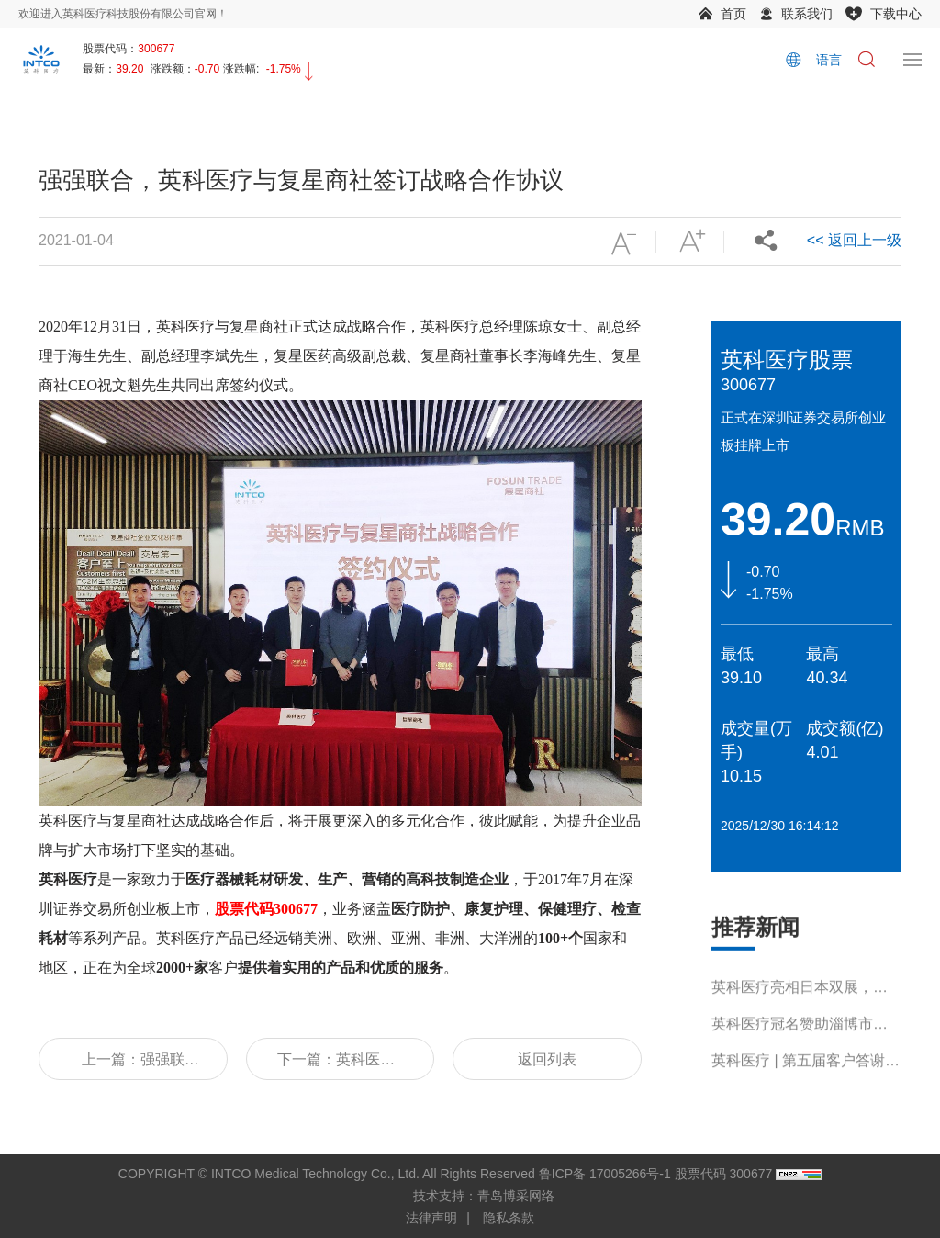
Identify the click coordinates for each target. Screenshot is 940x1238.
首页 (733, 13)
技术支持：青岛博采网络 (483, 1195)
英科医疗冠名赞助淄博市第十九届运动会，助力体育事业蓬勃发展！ (799, 1047)
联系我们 (807, 13)
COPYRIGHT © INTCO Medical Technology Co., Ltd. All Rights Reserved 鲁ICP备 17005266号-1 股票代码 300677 (445, 1173)
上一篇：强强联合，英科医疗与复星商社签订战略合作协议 (133, 1066)
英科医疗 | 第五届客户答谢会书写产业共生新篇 (805, 1084)
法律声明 (431, 1217)
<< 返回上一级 (854, 240)
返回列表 (547, 1059)
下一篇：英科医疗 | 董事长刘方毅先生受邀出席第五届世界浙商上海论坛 (340, 1066)
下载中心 (896, 13)
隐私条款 (508, 1217)
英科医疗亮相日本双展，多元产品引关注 (799, 1010)
